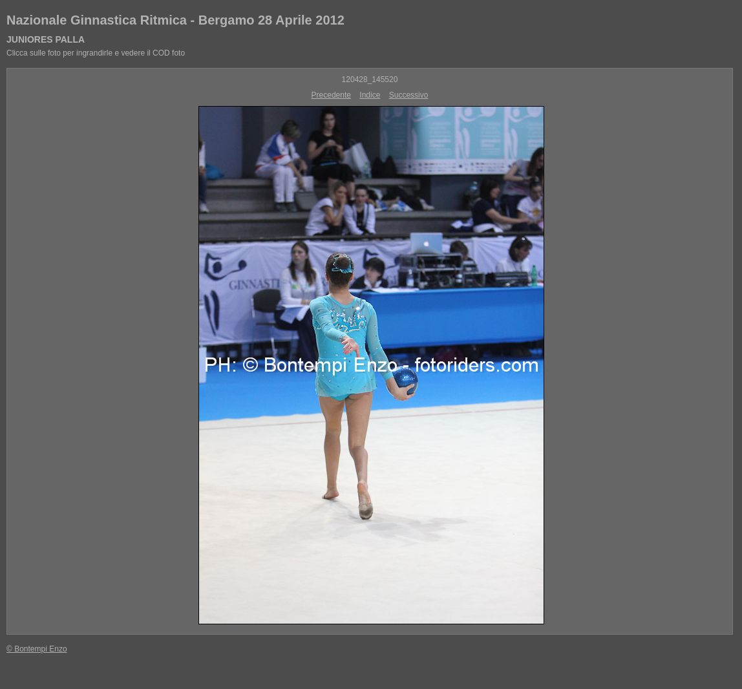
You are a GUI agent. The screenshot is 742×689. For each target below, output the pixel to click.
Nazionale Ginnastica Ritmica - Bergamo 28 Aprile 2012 (175, 20)
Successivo (409, 95)
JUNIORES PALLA (45, 39)
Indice (369, 95)
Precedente (331, 95)
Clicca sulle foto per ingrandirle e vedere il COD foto (95, 53)
